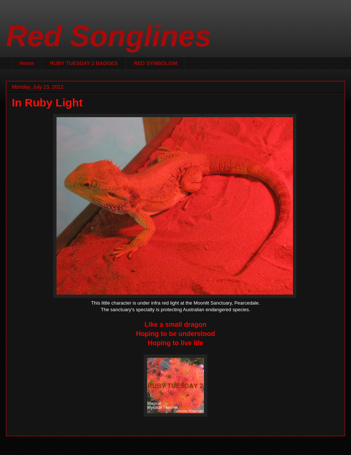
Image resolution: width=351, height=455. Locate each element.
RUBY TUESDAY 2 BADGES (84, 63)
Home (27, 63)
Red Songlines (108, 36)
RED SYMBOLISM (155, 63)
